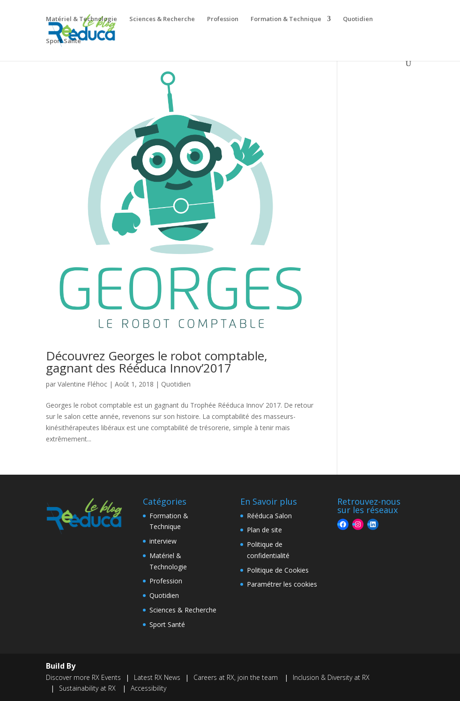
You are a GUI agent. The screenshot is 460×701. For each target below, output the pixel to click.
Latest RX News (157, 677)
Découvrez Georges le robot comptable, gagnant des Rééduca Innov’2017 (156, 361)
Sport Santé (63, 41)
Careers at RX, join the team (236, 677)
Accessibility (148, 688)
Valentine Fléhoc (82, 384)
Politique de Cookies (278, 570)
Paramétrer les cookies (282, 584)
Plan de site (264, 529)
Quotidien (358, 19)
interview (163, 541)
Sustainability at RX (88, 688)
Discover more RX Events (83, 677)
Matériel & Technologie (81, 19)
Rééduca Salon (269, 515)
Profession (222, 19)
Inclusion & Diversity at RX (331, 677)
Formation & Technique (286, 19)
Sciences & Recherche (162, 19)
